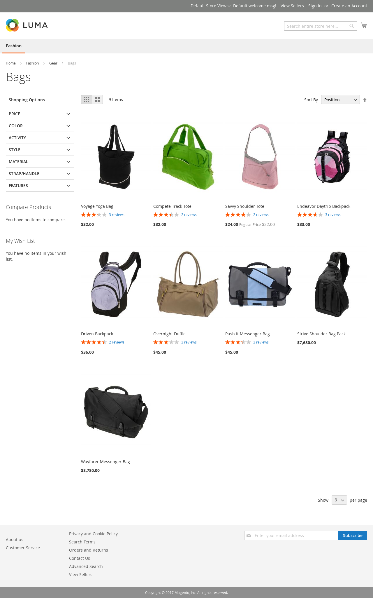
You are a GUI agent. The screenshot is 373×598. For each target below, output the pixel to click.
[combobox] (320, 26)
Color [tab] (16, 125)
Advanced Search (86, 566)
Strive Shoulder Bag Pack (321, 334)
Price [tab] (14, 113)
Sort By (311, 99)
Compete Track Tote (172, 206)
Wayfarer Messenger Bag (105, 461)
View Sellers (292, 5)
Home (11, 63)
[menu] (186, 46)
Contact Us (79, 558)
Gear (53, 63)
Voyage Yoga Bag (97, 206)
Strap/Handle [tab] (24, 173)
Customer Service (23, 547)
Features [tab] (18, 185)
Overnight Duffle (169, 334)
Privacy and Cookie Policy (93, 533)
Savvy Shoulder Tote (244, 206)
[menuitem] (13, 46)
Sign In (315, 5)
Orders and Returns (88, 550)
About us (14, 539)
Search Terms (82, 542)
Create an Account (349, 5)
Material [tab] (18, 161)
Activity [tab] (17, 137)
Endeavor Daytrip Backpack (323, 206)
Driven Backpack (97, 334)
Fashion (33, 63)
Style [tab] (14, 149)
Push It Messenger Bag (247, 334)
